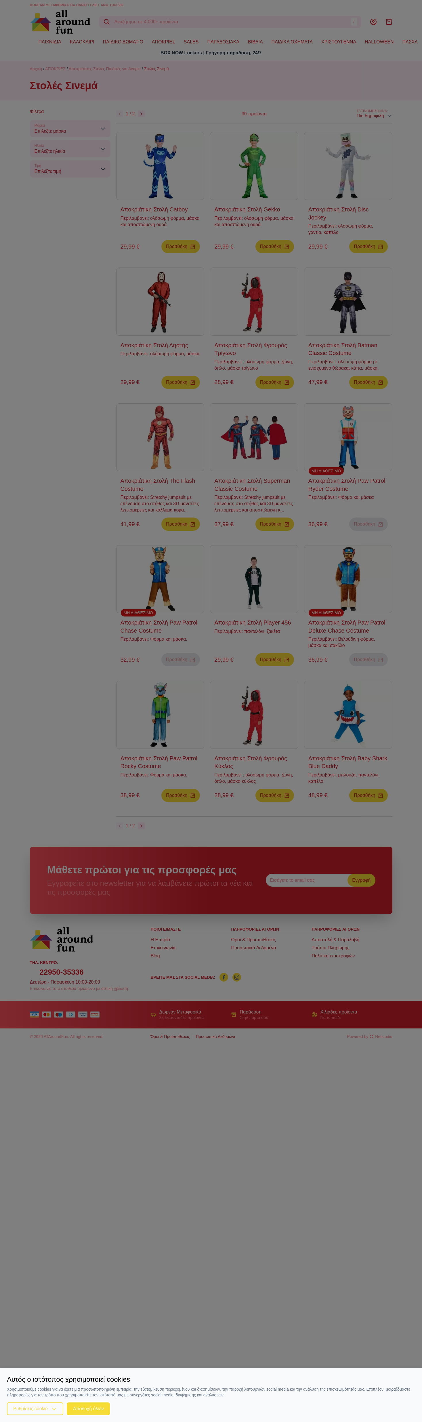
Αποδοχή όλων (88, 1408)
